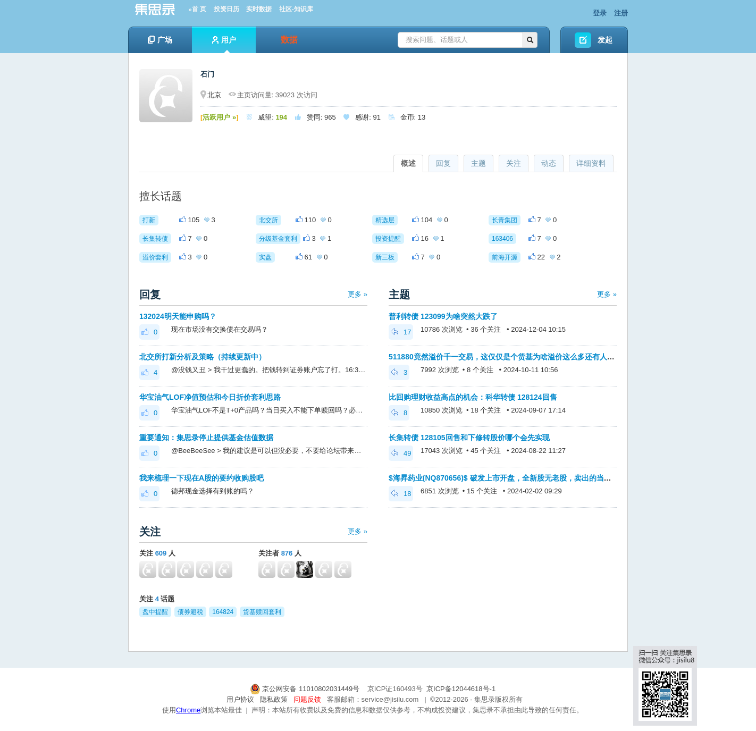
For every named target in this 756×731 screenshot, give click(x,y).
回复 (443, 163)
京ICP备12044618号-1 (460, 689)
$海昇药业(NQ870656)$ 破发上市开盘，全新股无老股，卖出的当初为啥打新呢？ (522, 478)
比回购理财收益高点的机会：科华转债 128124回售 (473, 397)
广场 (160, 40)
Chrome (188, 710)
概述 (408, 163)
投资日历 (226, 9)
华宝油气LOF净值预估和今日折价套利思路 (210, 397)
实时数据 (259, 9)
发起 (605, 40)
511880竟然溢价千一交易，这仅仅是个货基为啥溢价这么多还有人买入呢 (509, 356)
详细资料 (591, 163)
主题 (478, 163)
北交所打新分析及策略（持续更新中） (202, 356)
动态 (548, 163)
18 (401, 494)
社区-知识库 (296, 9)
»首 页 (197, 9)
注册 (621, 13)
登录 (600, 13)
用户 (224, 44)
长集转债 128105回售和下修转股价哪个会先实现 (469, 437)
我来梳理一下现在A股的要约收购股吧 (201, 478)
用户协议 (240, 699)
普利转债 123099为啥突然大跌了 (443, 316)
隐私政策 (274, 699)
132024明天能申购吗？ (177, 316)
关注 (513, 163)
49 (401, 453)
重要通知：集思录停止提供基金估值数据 (206, 437)
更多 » (357, 294)
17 (401, 332)
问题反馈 (307, 699)
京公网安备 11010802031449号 (306, 689)
